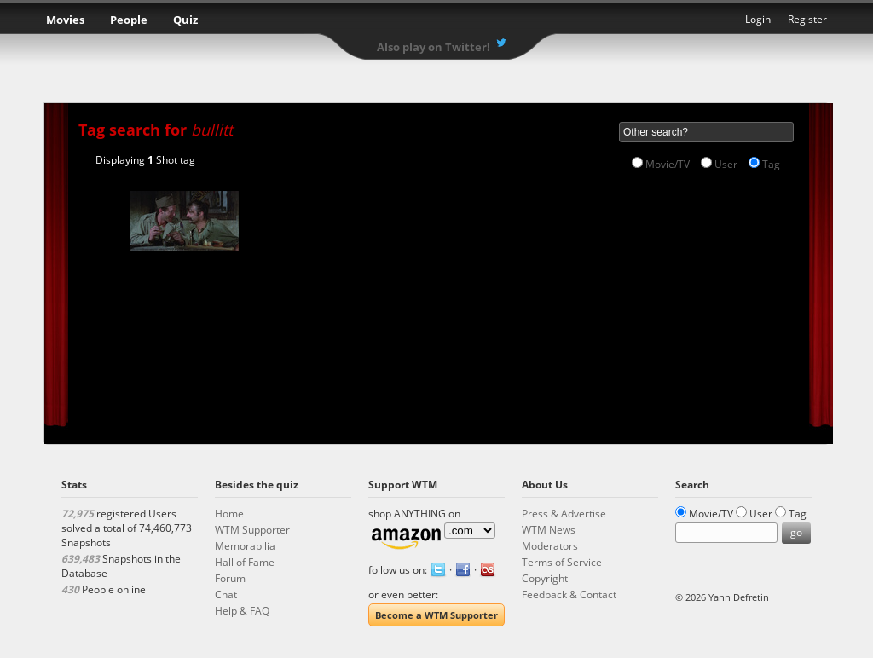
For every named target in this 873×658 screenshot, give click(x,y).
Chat (226, 594)
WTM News (548, 529)
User (725, 164)
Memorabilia (245, 546)
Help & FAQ (242, 610)
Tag (771, 164)
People (128, 19)
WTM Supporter (252, 529)
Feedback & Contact (569, 594)
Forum (230, 578)
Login (758, 19)
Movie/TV (667, 164)
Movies (65, 19)
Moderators (550, 546)
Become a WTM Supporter (436, 615)
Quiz (185, 19)
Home (229, 513)
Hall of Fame (245, 562)
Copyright (545, 578)
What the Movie (436, 21)
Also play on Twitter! (433, 47)
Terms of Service (562, 562)
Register (807, 19)
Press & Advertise (564, 513)
